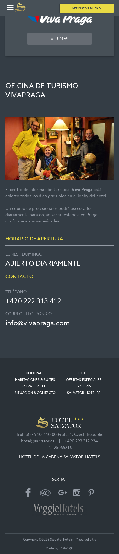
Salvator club (35, 386)
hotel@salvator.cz (37, 441)
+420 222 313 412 (33, 300)
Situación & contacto (35, 392)
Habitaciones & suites (35, 379)
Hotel (84, 373)
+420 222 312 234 (81, 441)
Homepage (35, 373)
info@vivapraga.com (37, 322)
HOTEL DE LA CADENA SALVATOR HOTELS (59, 457)
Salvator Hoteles (84, 392)
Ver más (60, 39)
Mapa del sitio (86, 539)
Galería (84, 386)
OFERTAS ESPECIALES (83, 379)
